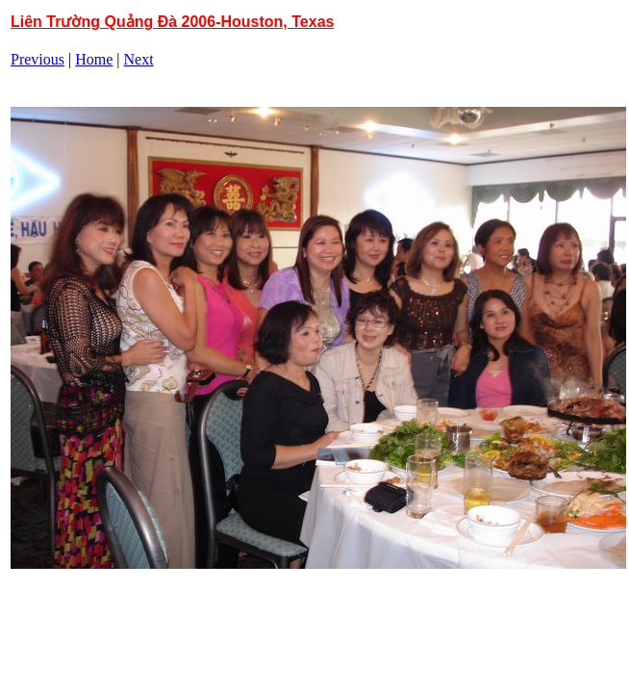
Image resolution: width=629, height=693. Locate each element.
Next (139, 59)
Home (94, 59)
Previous (37, 59)
